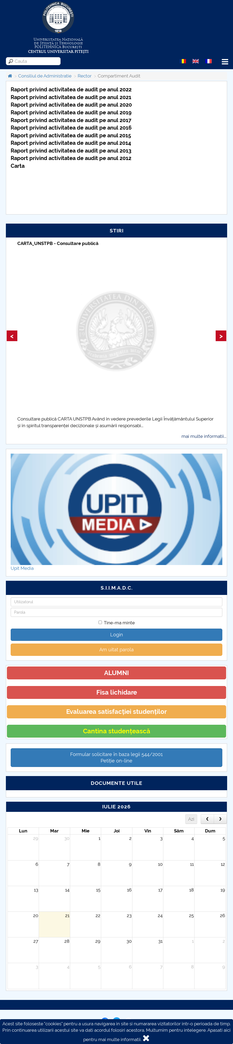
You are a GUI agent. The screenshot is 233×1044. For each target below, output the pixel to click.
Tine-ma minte (116, 622)
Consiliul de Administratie (45, 76)
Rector (85, 76)
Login (116, 634)
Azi (191, 819)
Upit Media (22, 568)
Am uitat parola (116, 649)
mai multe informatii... (203, 436)
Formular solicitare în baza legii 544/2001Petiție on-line (116, 757)
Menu (225, 61)
